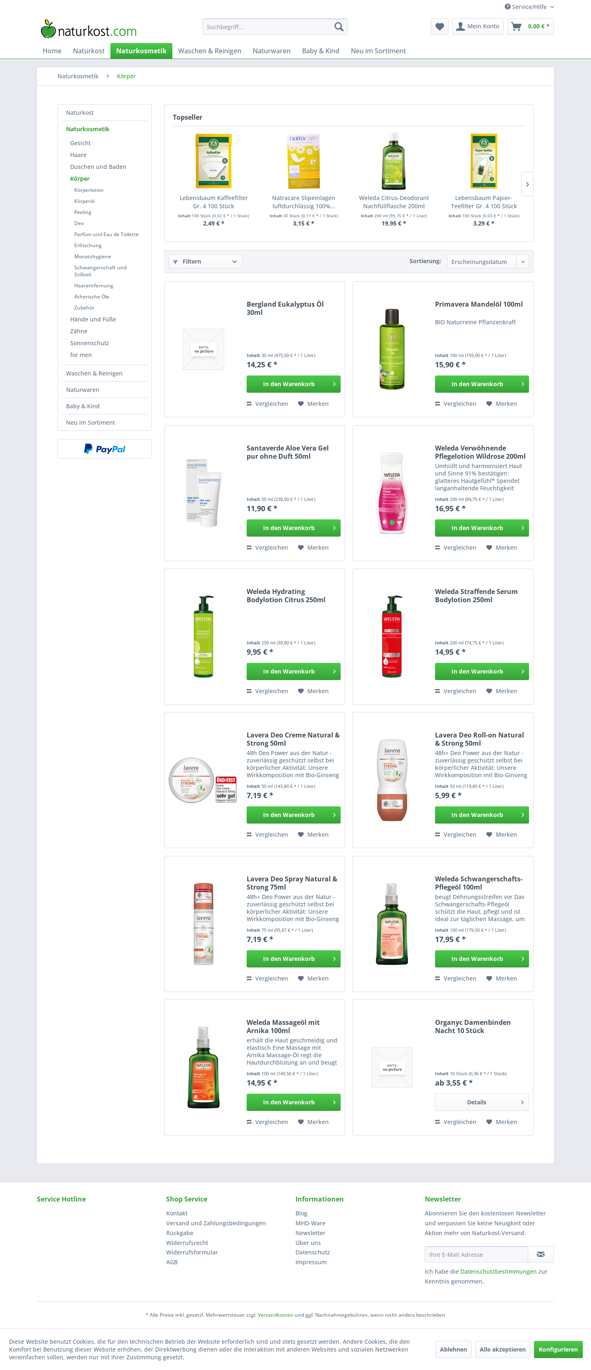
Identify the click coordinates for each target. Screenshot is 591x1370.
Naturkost (80, 112)
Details (495, 1101)
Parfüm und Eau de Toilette (106, 234)
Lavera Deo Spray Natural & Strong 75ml (292, 883)
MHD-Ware (310, 1223)
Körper (79, 178)
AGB (172, 1262)
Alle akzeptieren (503, 1349)
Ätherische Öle (91, 296)
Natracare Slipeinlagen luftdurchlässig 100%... (303, 202)
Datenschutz (313, 1252)
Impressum (311, 1262)
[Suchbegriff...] (275, 26)
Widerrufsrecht (187, 1243)
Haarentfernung (93, 285)
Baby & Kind (83, 406)
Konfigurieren (558, 1349)
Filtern (187, 261)
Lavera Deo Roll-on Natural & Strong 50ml (479, 739)
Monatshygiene (92, 256)
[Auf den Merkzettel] (313, 404)
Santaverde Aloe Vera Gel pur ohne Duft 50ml (288, 452)
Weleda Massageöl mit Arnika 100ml (283, 1026)
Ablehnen (453, 1349)
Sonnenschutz (89, 343)
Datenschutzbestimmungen (498, 1271)
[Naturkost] (88, 51)
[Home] (52, 51)
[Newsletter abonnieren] (541, 1254)
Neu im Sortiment (90, 422)
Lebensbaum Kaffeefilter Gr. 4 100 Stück (214, 202)
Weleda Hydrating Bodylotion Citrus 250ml (286, 595)
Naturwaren (82, 390)
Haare (78, 155)
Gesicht (80, 143)
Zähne (78, 331)
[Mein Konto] (478, 26)
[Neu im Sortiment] (378, 51)
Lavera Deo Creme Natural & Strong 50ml (293, 739)
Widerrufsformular (192, 1252)
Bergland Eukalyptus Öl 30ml (285, 308)
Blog (301, 1213)
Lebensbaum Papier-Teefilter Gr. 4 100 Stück (484, 202)
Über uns (308, 1243)
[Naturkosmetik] (141, 51)
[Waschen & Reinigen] (209, 51)
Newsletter (310, 1233)
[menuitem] (275, 26)
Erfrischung (88, 245)
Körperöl (84, 201)
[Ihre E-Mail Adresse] (476, 1254)
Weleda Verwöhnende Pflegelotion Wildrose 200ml (480, 452)
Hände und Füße (93, 319)
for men (81, 355)
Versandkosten (275, 1314)
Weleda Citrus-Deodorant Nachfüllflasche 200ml (394, 202)
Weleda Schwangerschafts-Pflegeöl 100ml (478, 883)
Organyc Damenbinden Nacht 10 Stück (473, 1026)
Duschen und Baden (98, 167)
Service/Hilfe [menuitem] (526, 7)
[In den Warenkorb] (294, 384)
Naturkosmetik (88, 129)
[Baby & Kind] (320, 51)
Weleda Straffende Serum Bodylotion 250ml (476, 595)
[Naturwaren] (271, 51)
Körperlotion (89, 190)
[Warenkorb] (530, 26)
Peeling (83, 212)
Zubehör (84, 307)
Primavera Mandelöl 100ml (479, 304)
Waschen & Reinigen (94, 373)
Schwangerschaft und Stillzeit (100, 271)
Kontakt (177, 1213)
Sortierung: (425, 261)
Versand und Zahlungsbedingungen (216, 1223)
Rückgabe (179, 1233)
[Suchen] (339, 26)
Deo (79, 223)
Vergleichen (267, 403)
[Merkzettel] (440, 26)
